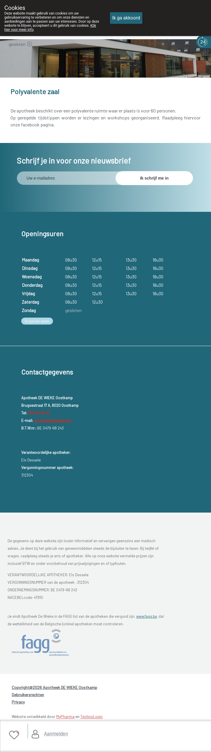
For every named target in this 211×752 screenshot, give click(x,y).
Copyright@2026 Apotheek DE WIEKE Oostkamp (54, 687)
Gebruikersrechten (28, 694)
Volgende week (36, 321)
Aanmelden (56, 733)
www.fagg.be (146, 616)
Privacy (18, 701)
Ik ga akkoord (126, 18)
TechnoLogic (91, 716)
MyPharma (65, 716)
